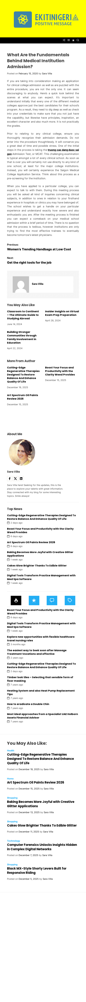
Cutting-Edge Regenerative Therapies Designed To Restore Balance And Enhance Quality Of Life (23, 375)
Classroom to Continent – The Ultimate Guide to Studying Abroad (23, 315)
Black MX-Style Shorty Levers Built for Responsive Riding (36, 870)
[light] (73, 40)
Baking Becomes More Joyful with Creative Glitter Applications (40, 553)
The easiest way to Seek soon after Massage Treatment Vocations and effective (37, 652)
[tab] (16, 600)
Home (10, 778)
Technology (13, 840)
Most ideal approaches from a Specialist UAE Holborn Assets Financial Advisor (42, 715)
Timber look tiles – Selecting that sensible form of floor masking (40, 679)
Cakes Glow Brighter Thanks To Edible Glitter (37, 565)
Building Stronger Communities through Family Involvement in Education (22, 337)
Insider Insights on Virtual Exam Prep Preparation (62, 313)
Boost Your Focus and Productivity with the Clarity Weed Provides (60, 371)
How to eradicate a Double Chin (28, 704)
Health (10, 750)
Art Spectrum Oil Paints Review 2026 (22, 396)
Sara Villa (47, 73)
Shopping (12, 797)
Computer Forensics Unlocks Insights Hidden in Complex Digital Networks (42, 847)
